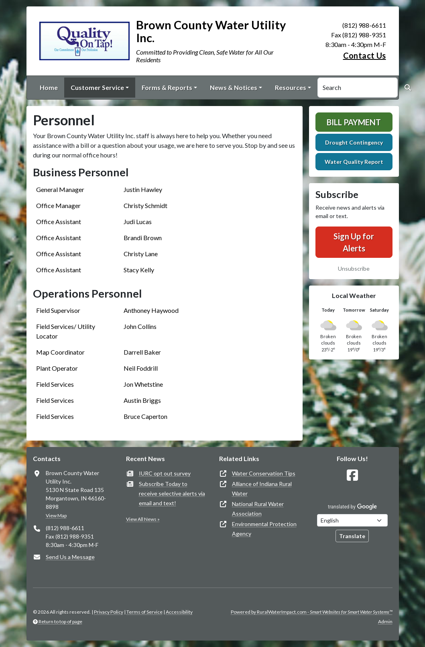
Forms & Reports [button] (167, 87)
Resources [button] (290, 87)
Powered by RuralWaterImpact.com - (311, 612)
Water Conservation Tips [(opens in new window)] (263, 473)
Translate (352, 536)
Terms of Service (144, 612)
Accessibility (179, 612)
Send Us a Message (70, 556)
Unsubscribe (354, 268)
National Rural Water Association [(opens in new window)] (258, 508)
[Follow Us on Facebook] (352, 475)
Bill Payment (354, 122)
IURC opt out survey (165, 473)
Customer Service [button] (97, 87)
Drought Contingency (354, 142)
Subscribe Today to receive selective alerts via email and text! (172, 493)
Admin (385, 621)
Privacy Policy (108, 612)
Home (49, 87)
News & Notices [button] (233, 87)
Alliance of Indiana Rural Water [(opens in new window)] (262, 488)
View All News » (143, 519)
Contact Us (364, 55)
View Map (56, 515)
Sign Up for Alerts (353, 242)
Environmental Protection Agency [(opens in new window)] (264, 528)
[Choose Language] (352, 520)
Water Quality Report (354, 161)
